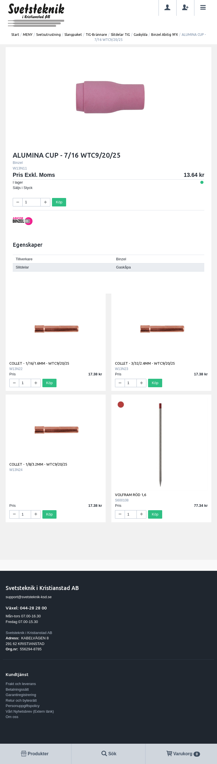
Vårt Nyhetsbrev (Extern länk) (30, 711)
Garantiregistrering (21, 695)
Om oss (12, 717)
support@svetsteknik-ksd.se (29, 597)
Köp (59, 202)
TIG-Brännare (96, 34)
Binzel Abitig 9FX (164, 34)
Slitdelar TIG (120, 34)
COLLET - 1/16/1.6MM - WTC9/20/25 (39, 363)
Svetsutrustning (48, 34)
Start (15, 34)
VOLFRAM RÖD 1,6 (130, 495)
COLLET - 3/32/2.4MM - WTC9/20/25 (145, 363)
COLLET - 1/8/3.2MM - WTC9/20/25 (38, 464)
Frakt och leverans (21, 684)
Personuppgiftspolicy (23, 706)
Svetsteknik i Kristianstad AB (29, 633)
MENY (27, 34)
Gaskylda (140, 34)
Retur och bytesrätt (21, 700)
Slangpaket (73, 34)
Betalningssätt (17, 689)
